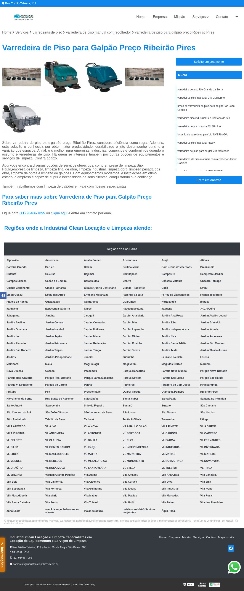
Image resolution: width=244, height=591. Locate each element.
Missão (179, 17)
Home (141, 17)
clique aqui (59, 213)
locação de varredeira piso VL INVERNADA (202, 134)
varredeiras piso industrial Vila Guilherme (201, 97)
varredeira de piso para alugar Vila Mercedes (203, 151)
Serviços (199, 17)
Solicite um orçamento (209, 61)
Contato (222, 17)
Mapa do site (226, 537)
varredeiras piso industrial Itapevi (196, 142)
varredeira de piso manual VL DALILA (199, 126)
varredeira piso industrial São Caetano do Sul (203, 118)
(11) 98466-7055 (32, 213)
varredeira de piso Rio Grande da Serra (200, 89)
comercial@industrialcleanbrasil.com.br (34, 564)
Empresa (160, 17)
